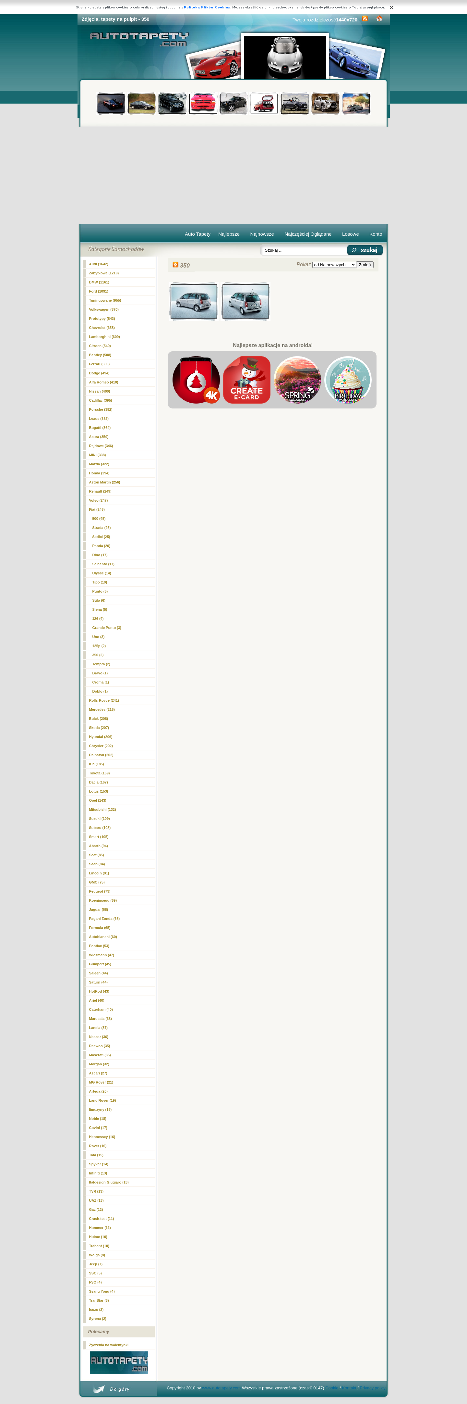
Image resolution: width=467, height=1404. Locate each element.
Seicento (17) (103, 564)
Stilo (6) (98, 600)
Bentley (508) (100, 355)
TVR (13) (96, 1191)
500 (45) (99, 518)
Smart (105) (99, 837)
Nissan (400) (99, 391)
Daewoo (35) (99, 1046)
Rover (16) (98, 1146)
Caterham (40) (101, 1009)
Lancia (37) (98, 1028)
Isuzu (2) (96, 1309)
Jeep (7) (96, 1264)
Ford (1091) (98, 291)
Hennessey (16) (102, 1137)
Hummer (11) (100, 1228)
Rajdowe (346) (101, 446)
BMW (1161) (99, 282)
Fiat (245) (97, 509)
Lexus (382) (99, 418)
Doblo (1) (100, 691)
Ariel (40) (96, 1000)
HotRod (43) (99, 991)
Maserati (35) (100, 1055)
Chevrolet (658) (102, 328)
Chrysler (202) (101, 746)
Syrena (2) (97, 1319)
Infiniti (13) (98, 1173)
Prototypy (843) (102, 318)
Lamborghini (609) (104, 337)
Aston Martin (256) (104, 482)
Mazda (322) (99, 464)
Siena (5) (99, 609)
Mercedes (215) (102, 709)
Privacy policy (372, 1387)
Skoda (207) (99, 728)
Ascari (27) (98, 1073)
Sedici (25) (101, 537)
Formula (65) (100, 928)
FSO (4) (95, 1282)
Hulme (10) (98, 1237)
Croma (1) (100, 682)
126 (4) (98, 619)
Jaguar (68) (98, 909)
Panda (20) (101, 546)
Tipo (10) (99, 582)
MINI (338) (97, 455)
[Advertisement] (234, 175)
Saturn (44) (98, 982)
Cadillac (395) (100, 400)
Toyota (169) (99, 773)
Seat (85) (96, 855)
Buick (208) (98, 719)
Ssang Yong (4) (102, 1291)
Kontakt (349, 1387)
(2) (98, 655)
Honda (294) (99, 473)
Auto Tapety (197, 234)
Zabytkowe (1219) (104, 273)
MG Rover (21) (101, 1082)
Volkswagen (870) (104, 309)
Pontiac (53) (99, 946)
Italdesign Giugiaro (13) (109, 1182)
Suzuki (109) (99, 819)
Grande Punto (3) (106, 628)
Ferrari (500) (99, 364)
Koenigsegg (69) (103, 900)
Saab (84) (97, 864)
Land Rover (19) (102, 1100)
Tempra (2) (101, 664)
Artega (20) (98, 1091)
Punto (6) (100, 591)
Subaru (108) (100, 828)
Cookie (331, 1387)
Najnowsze (262, 234)
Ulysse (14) (101, 573)
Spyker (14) (98, 1164)
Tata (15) (96, 1155)
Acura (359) (99, 437)
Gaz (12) (96, 1209)
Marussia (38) (100, 1019)
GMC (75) (97, 882)
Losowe (350, 234)
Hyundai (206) (101, 737)
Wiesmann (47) (101, 955)
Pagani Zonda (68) (104, 919)
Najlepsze (229, 234)
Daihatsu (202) (101, 755)
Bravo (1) (100, 673)
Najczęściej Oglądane (307, 234)
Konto (375, 234)
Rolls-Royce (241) (104, 700)
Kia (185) (96, 764)
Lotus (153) (98, 791)
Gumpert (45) (100, 964)
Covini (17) (98, 1128)
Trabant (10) (99, 1246)
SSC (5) (95, 1273)
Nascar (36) (98, 1037)
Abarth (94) (98, 846)
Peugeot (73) (100, 891)
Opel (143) (97, 800)
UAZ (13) (96, 1200)
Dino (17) (100, 555)
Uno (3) (98, 637)
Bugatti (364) (100, 428)
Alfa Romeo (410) (103, 382)
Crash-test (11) (101, 1219)
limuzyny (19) (100, 1109)
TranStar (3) (99, 1300)
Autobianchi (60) (103, 937)
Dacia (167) (98, 782)
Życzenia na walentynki (109, 1345)
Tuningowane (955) (105, 300)
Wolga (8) (97, 1255)
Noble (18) (97, 1119)
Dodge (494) (99, 373)
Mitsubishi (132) (102, 809)
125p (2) (99, 646)
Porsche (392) (101, 409)
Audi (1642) (98, 264)
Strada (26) (101, 528)
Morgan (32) (99, 1064)
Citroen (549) (100, 346)
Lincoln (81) (99, 873)
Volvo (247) (98, 500)
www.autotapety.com (221, 1387)
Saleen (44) (98, 973)
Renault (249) (100, 491)
